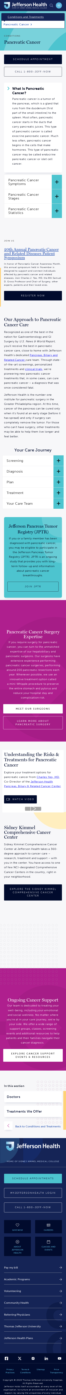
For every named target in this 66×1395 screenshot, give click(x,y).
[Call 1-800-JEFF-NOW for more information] (33, 72)
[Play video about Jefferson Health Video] (33, 809)
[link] (33, 254)
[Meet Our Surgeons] (33, 709)
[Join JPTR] (33, 587)
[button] (33, 182)
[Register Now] (33, 295)
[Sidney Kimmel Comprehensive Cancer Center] (33, 892)
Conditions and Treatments (26, 17)
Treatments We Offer (24, 1111)
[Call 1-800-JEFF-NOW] (33, 1207)
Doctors (13, 1097)
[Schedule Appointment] (33, 59)
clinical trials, (34, 369)
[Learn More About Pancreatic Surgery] (33, 722)
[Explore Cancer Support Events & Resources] (33, 1055)
